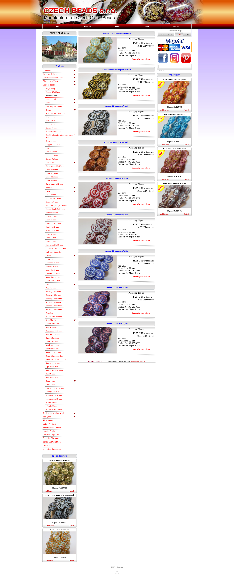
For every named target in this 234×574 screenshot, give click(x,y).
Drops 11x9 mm (52, 173)
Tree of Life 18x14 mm (55, 388)
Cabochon (47, 70)
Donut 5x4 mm (51, 152)
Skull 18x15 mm (52, 345)
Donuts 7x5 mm (52, 155)
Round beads (51, 320)
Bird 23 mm (50, 124)
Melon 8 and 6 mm (53, 273)
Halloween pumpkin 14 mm (56, 205)
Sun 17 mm (50, 384)
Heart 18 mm (51, 234)
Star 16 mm (50, 374)
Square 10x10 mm (53, 363)
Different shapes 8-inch (53, 78)
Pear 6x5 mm (51, 288)
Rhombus (49, 313)
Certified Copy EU (51, 435)
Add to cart (49, 491)
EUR (170, 34)
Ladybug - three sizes (54, 252)
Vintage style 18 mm (54, 395)
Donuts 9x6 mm (52, 159)
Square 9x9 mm (52, 367)
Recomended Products (52, 427)
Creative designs (50, 74)
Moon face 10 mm (53, 277)
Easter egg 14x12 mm (54, 184)
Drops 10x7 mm (52, 169)
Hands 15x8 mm (52, 212)
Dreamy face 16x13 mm (55, 166)
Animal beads (51, 99)
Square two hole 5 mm (54, 370)
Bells (48, 103)
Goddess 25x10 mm (53, 198)
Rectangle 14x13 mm (54, 298)
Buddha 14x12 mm (53, 131)
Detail (71, 491)
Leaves (48, 255)
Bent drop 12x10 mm (54, 106)
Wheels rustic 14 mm (54, 409)
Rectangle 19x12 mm (54, 306)
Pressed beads (49, 85)
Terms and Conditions (52, 442)
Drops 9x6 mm (51, 180)
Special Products (50, 431)
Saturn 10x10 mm (53, 324)
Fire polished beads (51, 81)
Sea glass (47, 417)
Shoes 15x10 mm (52, 338)
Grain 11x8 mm (52, 202)
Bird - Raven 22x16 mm (55, 113)
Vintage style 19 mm (54, 399)
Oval (47, 284)
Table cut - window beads (53, 413)
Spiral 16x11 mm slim (54, 356)
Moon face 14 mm (53, 281)
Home (57, 26)
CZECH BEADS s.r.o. (59, 33)
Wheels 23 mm (51, 406)
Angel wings (51, 88)
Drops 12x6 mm (52, 177)
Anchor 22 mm (51, 95)
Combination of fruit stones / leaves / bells (60, 136)
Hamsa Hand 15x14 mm (55, 209)
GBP (187, 34)
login (117, 571)
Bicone (48, 110)
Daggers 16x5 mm (53, 144)
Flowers (49, 187)
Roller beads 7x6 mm (54, 316)
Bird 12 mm (50, 117)
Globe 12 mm (51, 195)
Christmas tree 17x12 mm (56, 248)
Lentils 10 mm (51, 259)
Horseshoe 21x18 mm (54, 245)
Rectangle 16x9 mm (53, 302)
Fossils (48, 191)
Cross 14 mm (51, 141)
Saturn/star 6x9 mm (53, 334)
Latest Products (49, 424)
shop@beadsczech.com (138, 361)
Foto (147, 26)
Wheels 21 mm (51, 402)
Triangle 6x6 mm (52, 392)
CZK (162, 34)
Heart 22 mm (51, 241)
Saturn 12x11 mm (53, 327)
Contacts (176, 26)
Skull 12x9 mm (52, 341)
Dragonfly (50, 162)
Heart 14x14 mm (52, 230)
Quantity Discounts (51, 438)
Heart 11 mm (51, 220)
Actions (117, 26)
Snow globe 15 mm (53, 352)
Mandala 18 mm (52, 266)
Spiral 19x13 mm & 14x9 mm (57, 359)
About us (87, 26)
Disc (47, 148)
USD (179, 34)
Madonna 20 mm (52, 263)
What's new (48, 420)
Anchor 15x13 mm (53, 92)
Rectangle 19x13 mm (54, 309)
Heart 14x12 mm (52, 227)
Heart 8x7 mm (51, 216)
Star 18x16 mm (52, 377)
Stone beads (50, 381)
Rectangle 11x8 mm (53, 291)
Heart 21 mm (51, 238)
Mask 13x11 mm (52, 270)
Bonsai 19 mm (51, 128)
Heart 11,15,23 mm (53, 223)
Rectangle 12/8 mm (53, 295)
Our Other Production (52, 449)
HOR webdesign (117, 567)
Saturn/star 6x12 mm (54, 331)
